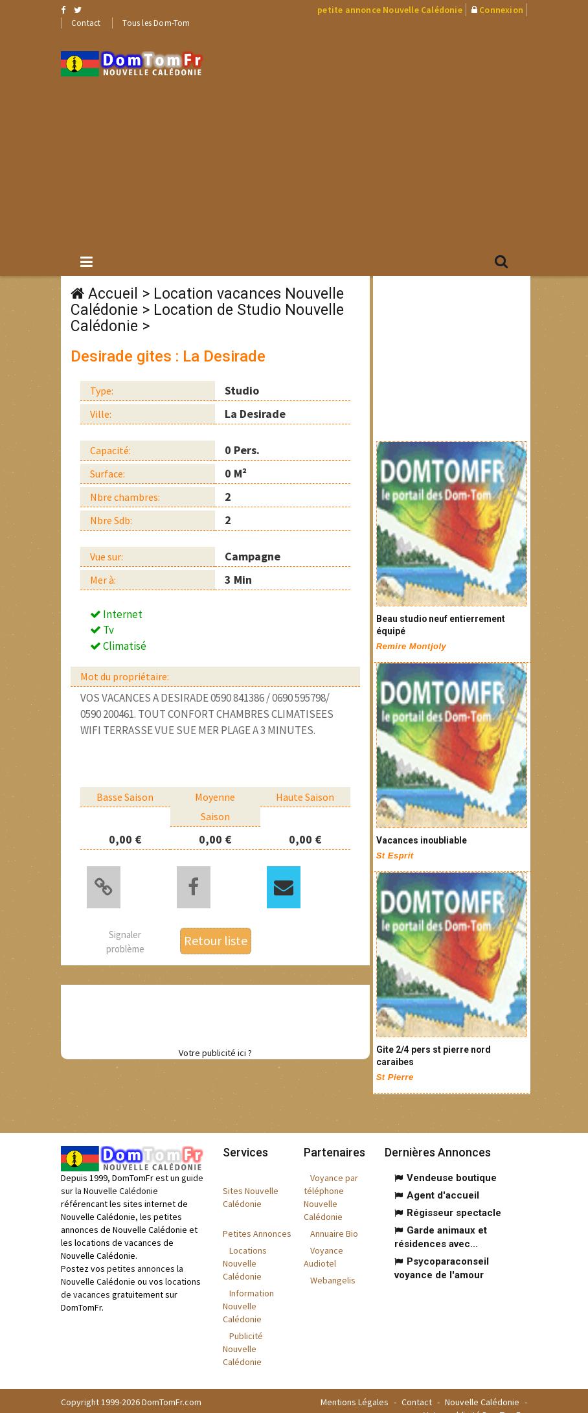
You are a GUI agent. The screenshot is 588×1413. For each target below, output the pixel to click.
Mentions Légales (355, 1387)
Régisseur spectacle (454, 1198)
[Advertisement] (405, 136)
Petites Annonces (257, 1218)
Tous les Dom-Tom (156, 23)
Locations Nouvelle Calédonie (245, 1248)
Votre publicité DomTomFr (474, 1400)
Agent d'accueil (443, 1180)
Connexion (501, 10)
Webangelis (333, 1265)
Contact (85, 23)
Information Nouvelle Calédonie (248, 1291)
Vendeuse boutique (452, 1163)
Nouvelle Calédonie (482, 1387)
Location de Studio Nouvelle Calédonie (207, 318)
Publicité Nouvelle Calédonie (243, 1334)
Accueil (113, 294)
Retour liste (215, 938)
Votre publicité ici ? (215, 1050)
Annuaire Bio (334, 1218)
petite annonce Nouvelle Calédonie (389, 10)
